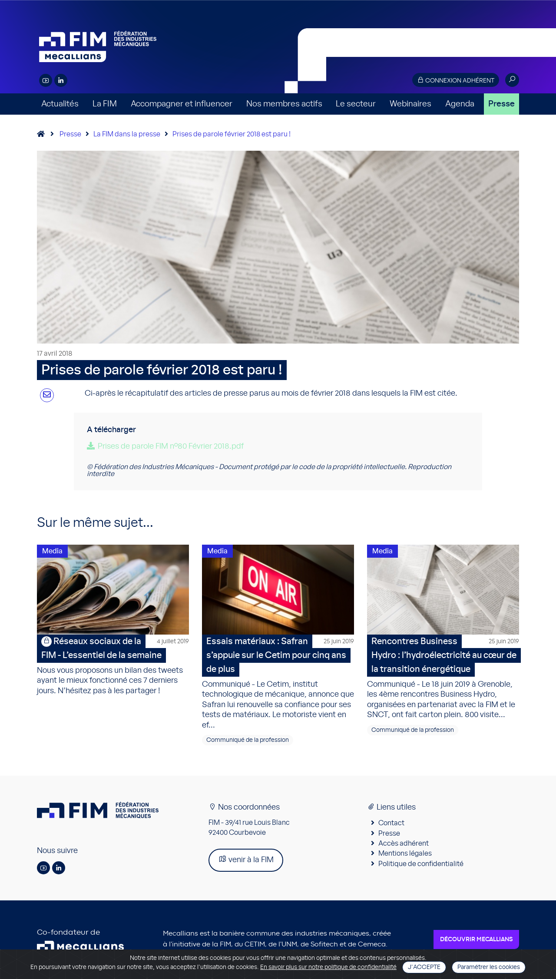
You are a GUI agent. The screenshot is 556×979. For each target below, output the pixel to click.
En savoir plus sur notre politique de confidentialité (328, 967)
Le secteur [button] (356, 104)
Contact (391, 824)
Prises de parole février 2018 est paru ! (231, 134)
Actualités (60, 104)
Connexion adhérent (455, 80)
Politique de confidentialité (420, 865)
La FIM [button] (105, 104)
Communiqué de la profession (247, 741)
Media (52, 551)
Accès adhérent (403, 844)
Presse (501, 104)
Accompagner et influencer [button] (181, 104)
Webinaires (410, 104)
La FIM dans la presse (126, 134)
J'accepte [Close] (424, 967)
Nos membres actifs (284, 104)
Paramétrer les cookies (488, 967)
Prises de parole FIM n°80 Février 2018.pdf (171, 446)
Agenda (459, 104)
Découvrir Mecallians (476, 941)
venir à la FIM (246, 860)
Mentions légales (405, 854)
